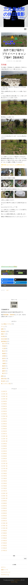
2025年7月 (4, 406)
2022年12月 (4, 436)
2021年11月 (4, 466)
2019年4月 (4, 543)
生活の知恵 (4, 339)
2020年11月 (4, 496)
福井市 (4, 368)
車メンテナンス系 (5, 383)
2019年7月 (4, 535)
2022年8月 (4, 446)
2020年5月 (4, 511)
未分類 (3, 336)
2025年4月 (4, 414)
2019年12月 (4, 523)
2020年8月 (4, 503)
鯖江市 (4, 373)
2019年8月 (4, 533)
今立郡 (4, 348)
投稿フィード (4, 569)
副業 (2, 329)
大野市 (4, 361)
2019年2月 (4, 548)
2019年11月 (4, 525)
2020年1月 (4, 520)
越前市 (4, 371)
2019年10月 (4, 528)
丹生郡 (4, 346)
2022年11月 (4, 438)
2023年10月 (4, 416)
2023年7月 (4, 419)
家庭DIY (7, 290)
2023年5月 (4, 424)
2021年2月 (4, 488)
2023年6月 (4, 421)
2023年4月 (4, 426)
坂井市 (4, 358)
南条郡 (4, 353)
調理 (2, 376)
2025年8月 (4, 404)
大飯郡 (4, 363)
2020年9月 (4, 501)
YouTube (6, 314)
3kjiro (20, 61)
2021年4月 (4, 483)
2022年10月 (4, 441)
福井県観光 (4, 341)
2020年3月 (4, 516)
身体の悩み (4, 378)
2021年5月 (4, 481)
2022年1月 (4, 461)
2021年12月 (4, 463)
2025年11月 (4, 396)
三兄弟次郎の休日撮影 (14, 11)
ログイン (3, 567)
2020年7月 (4, 506)
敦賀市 (4, 366)
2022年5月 (4, 451)
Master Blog (14, 582)
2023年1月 (4, 433)
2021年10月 (4, 468)
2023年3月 (4, 428)
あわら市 (4, 343)
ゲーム (3, 326)
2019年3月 (4, 545)
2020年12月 (4, 493)
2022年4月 (4, 453)
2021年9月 (4, 471)
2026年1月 (4, 391)
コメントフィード (5, 572)
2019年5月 (4, 540)
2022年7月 (4, 448)
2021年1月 (4, 491)
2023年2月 (4, 431)
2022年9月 (4, 443)
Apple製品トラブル (6, 324)
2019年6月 (4, 538)
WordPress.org (5, 574)
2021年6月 (4, 478)
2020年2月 (4, 518)
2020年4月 (4, 513)
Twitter (12, 314)
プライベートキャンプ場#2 (9, 266)
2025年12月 (4, 394)
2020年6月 (4, 508)
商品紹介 (3, 331)
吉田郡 (4, 356)
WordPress (17, 580)
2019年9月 (4, 530)
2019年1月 (4, 550)
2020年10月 (4, 498)
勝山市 (4, 351)
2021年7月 (4, 476)
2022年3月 (4, 456)
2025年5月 (4, 411)
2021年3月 (4, 486)
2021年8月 (4, 473)
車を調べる (4, 381)
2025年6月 (4, 409)
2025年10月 (4, 399)
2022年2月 (4, 458)
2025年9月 (4, 401)
